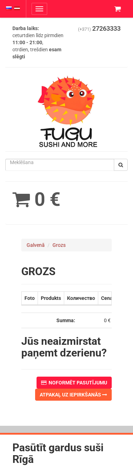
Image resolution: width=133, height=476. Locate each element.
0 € (36, 199)
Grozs (59, 245)
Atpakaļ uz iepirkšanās (73, 394)
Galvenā (36, 245)
